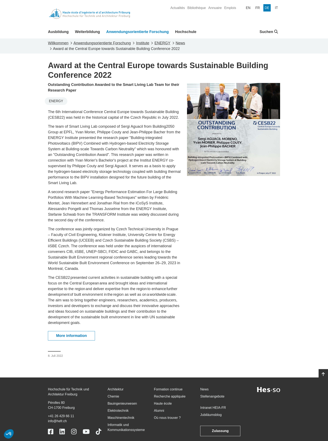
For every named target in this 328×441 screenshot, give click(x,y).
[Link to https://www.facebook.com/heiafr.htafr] (50, 431)
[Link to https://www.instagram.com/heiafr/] (74, 431)
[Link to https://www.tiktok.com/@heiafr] (98, 431)
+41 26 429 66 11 (61, 416)
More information (71, 336)
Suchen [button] (269, 32)
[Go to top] (323, 374)
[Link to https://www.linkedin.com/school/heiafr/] (62, 431)
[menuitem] (177, 8)
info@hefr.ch (57, 421)
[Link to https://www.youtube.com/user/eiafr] (86, 431)
